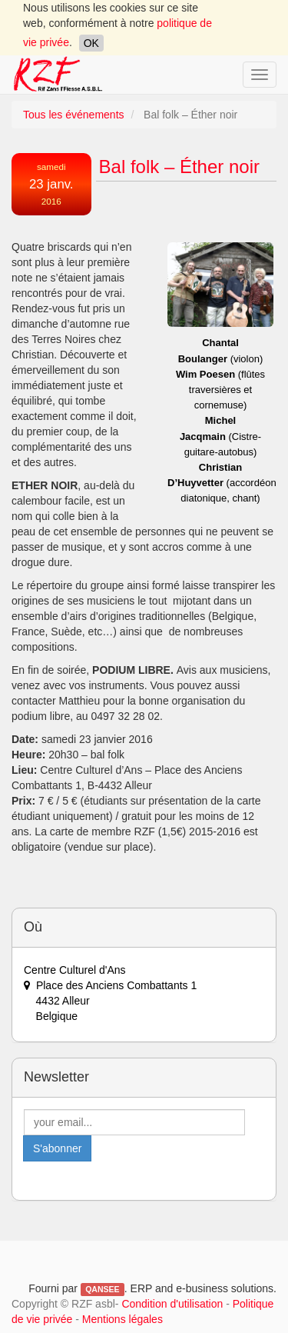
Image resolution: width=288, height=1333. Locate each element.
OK (91, 43)
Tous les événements (73, 114)
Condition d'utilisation (172, 1304)
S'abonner (57, 1148)
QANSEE (102, 1289)
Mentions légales (122, 1319)
